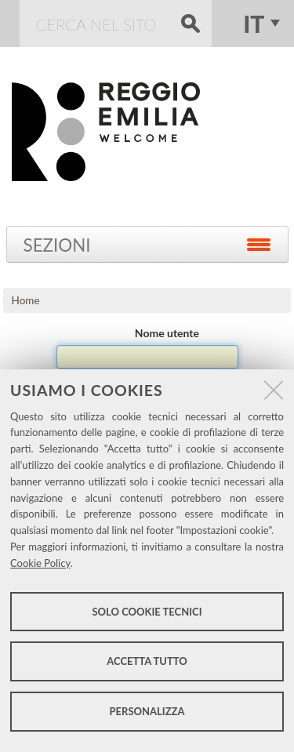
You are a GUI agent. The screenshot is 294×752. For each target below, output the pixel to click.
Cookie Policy (40, 563)
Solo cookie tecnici (146, 611)
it (253, 23)
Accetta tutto (147, 661)
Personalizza (147, 711)
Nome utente (167, 333)
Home (26, 300)
